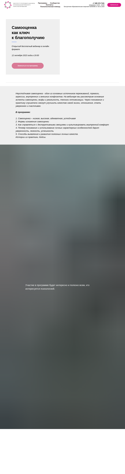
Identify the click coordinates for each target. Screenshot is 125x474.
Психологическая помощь (50, 6)
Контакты (49, 5)
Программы (42, 3)
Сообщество (55, 3)
